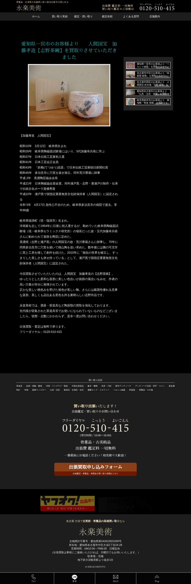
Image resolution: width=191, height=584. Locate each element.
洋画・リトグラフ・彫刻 (57, 386)
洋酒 (26, 390)
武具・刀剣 (106, 386)
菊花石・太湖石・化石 (74, 390)
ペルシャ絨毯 (119, 390)
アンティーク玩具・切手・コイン (150, 386)
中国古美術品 (78, 386)
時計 (18, 390)
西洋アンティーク (123, 386)
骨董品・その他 (146, 390)
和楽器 (132, 390)
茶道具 (19, 386)
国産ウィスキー (39, 390)
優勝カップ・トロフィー (98, 390)
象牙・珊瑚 (92, 386)
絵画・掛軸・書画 (34, 386)
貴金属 (172, 386)
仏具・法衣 (55, 390)
